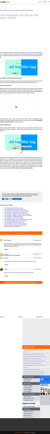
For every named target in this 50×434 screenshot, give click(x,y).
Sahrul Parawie (7, 240)
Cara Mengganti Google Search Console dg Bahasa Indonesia (18, 219)
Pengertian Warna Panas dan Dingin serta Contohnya (34, 356)
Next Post (2, 317)
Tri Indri (5, 269)
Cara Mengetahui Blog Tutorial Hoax (12, 226)
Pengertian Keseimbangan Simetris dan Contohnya (34, 371)
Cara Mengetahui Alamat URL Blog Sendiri (13, 218)
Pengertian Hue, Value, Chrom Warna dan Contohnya (34, 360)
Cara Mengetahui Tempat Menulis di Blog (13, 208)
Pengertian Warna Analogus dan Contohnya (33, 363)
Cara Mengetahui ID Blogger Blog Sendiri (13, 216)
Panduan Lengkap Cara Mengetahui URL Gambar (15, 225)
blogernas (33, 432)
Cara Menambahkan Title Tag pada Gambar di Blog (21, 168)
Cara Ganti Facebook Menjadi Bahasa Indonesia (15, 209)
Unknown (6, 254)
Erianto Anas (27, 432)
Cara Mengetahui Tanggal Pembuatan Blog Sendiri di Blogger (18, 215)
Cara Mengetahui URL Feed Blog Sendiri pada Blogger (16, 210)
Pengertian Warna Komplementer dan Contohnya (34, 354)
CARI (40, 1)
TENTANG (45, 1)
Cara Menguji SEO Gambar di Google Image (14, 222)
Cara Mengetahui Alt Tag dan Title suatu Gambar (19, 16)
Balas (6, 249)
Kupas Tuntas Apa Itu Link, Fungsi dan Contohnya (34, 374)
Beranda (20, 317)
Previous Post (39, 317)
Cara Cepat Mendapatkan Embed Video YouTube (15, 221)
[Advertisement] (21, 38)
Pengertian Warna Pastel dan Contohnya (32, 369)
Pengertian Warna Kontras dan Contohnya (32, 358)
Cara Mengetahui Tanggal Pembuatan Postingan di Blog (16, 213)
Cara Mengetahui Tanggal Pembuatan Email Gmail (15, 212)
